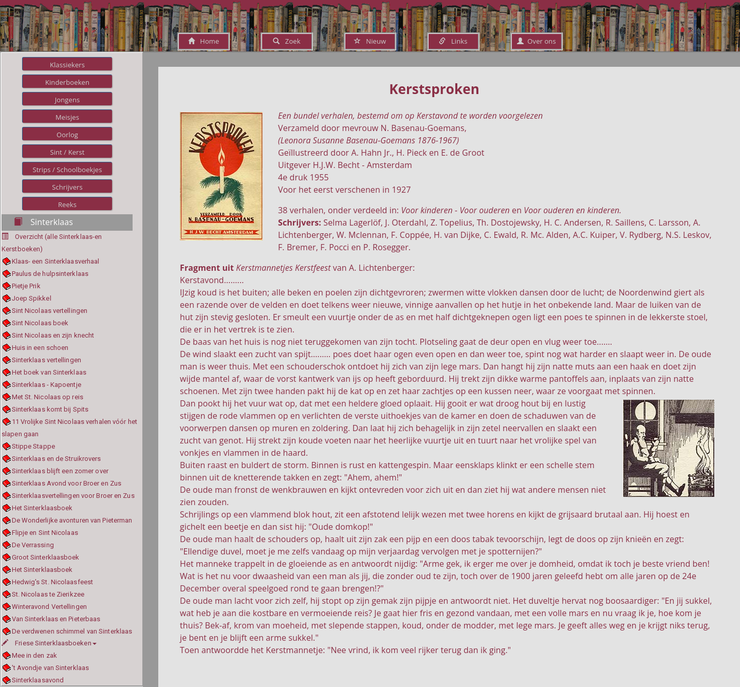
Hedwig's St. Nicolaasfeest (53, 582)
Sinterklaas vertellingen (46, 360)
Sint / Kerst (67, 152)
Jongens (67, 99)
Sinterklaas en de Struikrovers (56, 458)
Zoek (286, 41)
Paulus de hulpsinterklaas (50, 273)
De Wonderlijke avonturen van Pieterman (72, 520)
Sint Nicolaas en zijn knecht (53, 335)
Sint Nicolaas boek (40, 323)
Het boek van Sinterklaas (49, 372)
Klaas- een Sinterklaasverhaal (56, 261)
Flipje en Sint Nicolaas (45, 532)
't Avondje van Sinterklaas (50, 668)
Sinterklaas (43, 222)
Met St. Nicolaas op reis (47, 397)
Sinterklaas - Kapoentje (46, 384)
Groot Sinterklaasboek (46, 557)
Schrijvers (67, 187)
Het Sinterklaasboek (42, 508)
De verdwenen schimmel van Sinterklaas (72, 631)
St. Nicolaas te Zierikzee (48, 594)
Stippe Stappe (33, 446)
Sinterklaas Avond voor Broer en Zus (67, 483)
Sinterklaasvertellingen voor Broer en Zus (73, 495)
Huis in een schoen (40, 347)
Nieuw (370, 41)
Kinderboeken (67, 82)
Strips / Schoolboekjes (67, 169)
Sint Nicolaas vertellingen (50, 310)
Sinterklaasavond (38, 680)
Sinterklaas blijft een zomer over (60, 471)
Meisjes (67, 117)
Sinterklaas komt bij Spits (50, 409)
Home (203, 41)
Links (453, 41)
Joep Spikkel (31, 298)
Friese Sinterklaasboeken (49, 643)
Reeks (67, 204)
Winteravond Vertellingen (49, 606)
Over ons (536, 41)
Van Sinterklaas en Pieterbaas (56, 619)
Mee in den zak (34, 655)
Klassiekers (67, 64)
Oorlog (67, 134)
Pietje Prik (26, 286)
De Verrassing (33, 545)
